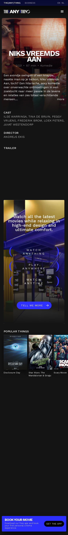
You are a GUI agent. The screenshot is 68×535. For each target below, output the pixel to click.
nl (63, 3)
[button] (62, 11)
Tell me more (32, 305)
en (58, 3)
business (30, 3)
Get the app (54, 524)
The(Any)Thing (12, 3)
